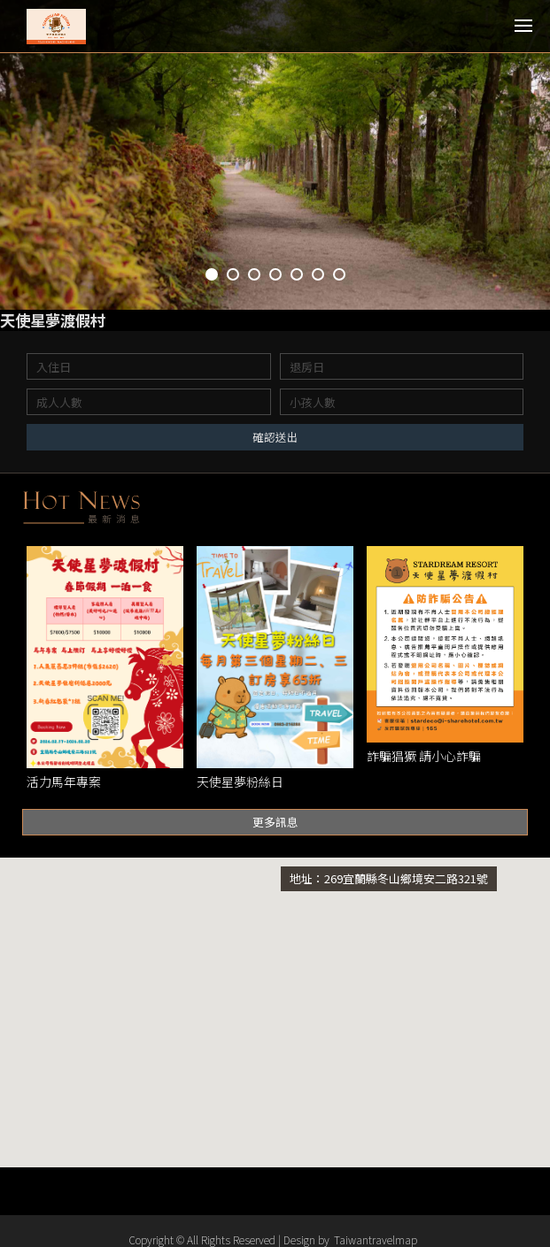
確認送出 (275, 437)
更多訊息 (275, 822)
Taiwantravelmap (375, 1239)
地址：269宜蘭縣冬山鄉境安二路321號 (389, 879)
